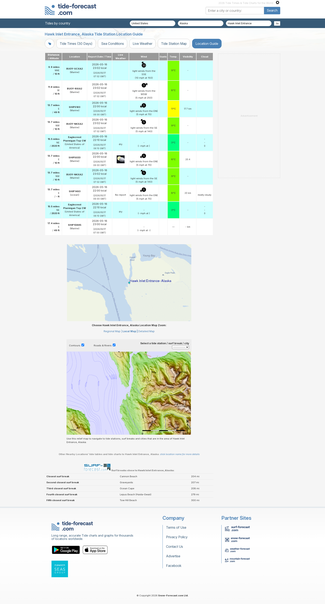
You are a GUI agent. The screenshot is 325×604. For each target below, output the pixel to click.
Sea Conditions (112, 43)
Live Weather (142, 43)
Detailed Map (146, 331)
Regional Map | (113, 331)
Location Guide (206, 43)
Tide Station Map (174, 43)
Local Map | (130, 331)
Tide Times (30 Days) (76, 43)
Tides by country (57, 23)
